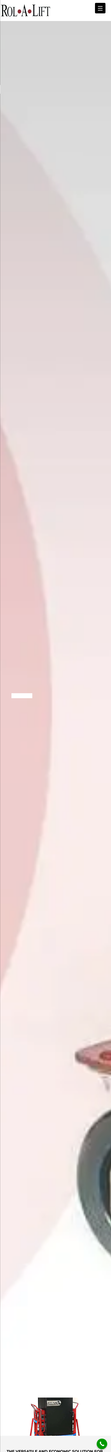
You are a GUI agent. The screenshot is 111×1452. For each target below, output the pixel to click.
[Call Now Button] (102, 1444)
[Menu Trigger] (100, 8)
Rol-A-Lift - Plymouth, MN (25, 11)
